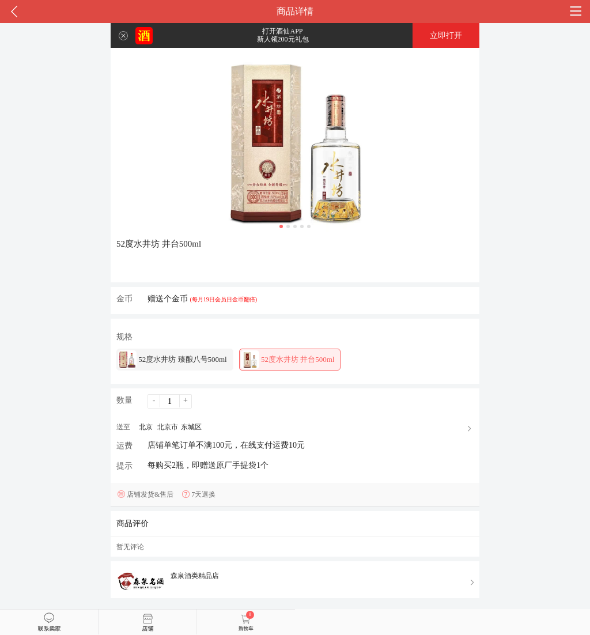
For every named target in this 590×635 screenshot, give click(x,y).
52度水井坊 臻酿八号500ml (172, 359)
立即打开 (446, 35)
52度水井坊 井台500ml (288, 359)
